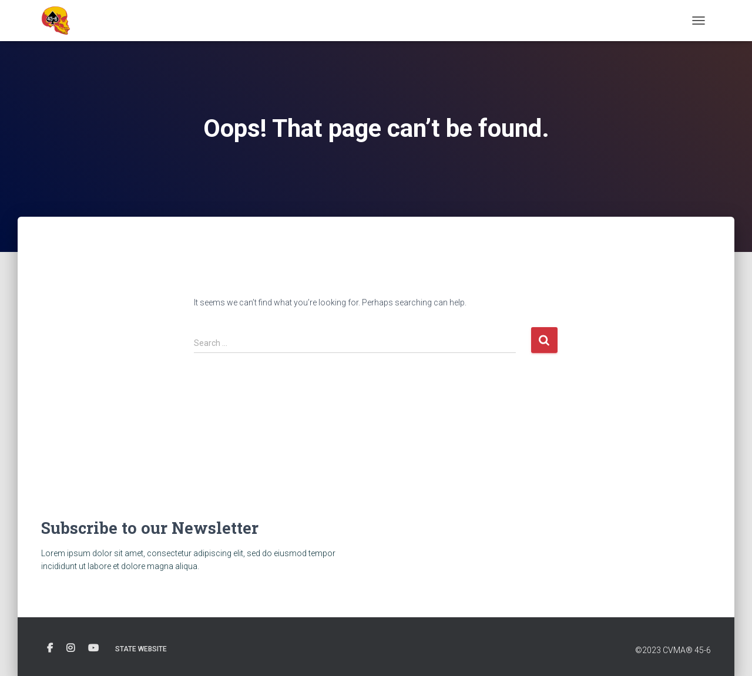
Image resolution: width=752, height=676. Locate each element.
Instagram (70, 648)
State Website (141, 649)
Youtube (93, 648)
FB (50, 648)
